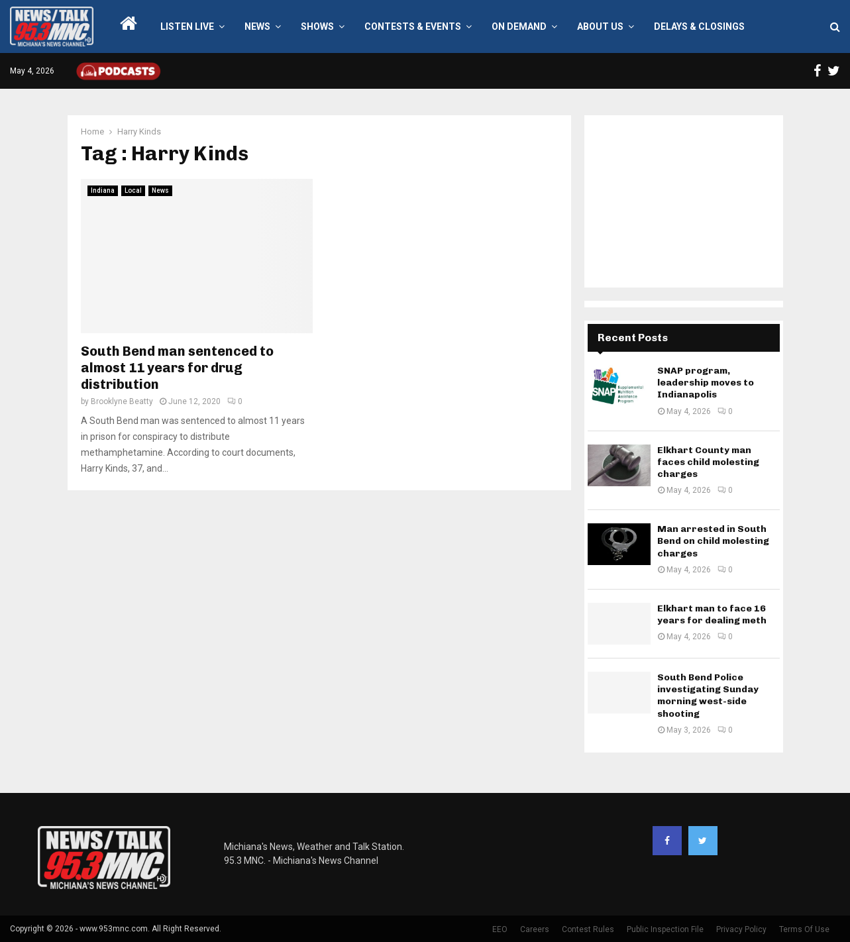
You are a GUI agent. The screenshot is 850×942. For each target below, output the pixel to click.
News (257, 26)
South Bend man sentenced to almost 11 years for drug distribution (177, 367)
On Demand (519, 26)
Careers (534, 929)
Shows (317, 26)
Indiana (103, 190)
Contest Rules (588, 929)
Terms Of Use (804, 929)
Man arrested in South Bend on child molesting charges (713, 540)
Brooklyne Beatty (122, 401)
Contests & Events (412, 26)
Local (133, 190)
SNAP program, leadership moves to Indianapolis (705, 382)
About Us (600, 26)
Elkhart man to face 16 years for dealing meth (712, 614)
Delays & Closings (699, 26)
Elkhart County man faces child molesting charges (708, 462)
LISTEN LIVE (187, 26)
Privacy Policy (741, 929)
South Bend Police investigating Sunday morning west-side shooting (708, 695)
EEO (499, 929)
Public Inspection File (665, 929)
